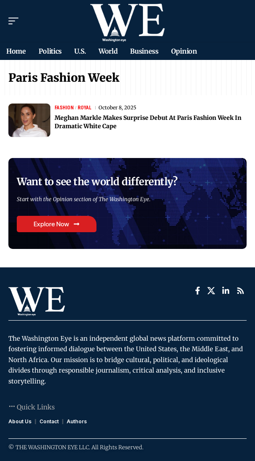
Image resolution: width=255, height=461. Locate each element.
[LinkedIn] (226, 291)
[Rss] (240, 291)
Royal (84, 108)
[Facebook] (197, 291)
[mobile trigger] (15, 21)
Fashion (64, 108)
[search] (240, 21)
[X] (211, 291)
